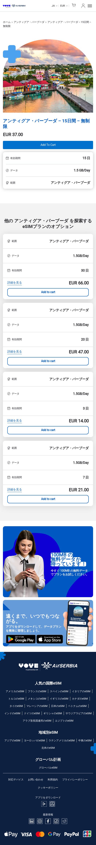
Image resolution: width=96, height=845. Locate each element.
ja (53, 5)
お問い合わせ (35, 779)
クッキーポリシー (48, 787)
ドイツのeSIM (32, 713)
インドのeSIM (12, 713)
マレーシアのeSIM (36, 706)
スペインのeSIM (59, 691)
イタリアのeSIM (81, 691)
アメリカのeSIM (15, 691)
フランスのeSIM (37, 691)
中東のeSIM (85, 740)
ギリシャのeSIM (52, 713)
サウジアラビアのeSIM (79, 713)
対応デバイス (16, 779)
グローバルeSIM (48, 767)
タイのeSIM (16, 706)
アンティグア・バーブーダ (29, 22)
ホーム (7, 22)
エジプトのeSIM (64, 720)
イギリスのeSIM (59, 698)
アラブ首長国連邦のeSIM (37, 720)
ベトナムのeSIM (77, 706)
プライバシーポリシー (75, 779)
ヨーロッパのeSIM (34, 740)
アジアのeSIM (12, 740)
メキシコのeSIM (37, 698)
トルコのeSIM (16, 698)
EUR (62, 5)
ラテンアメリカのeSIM (62, 740)
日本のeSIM (57, 706)
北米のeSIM (48, 747)
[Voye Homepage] (14, 6)
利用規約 (53, 779)
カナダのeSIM (80, 698)
